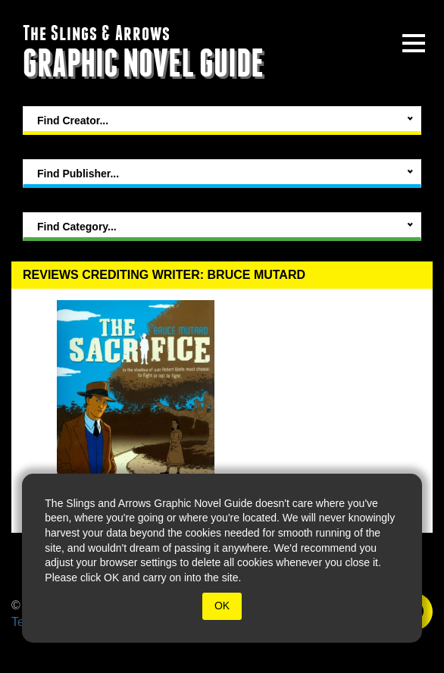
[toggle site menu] (414, 43)
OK (222, 605)
